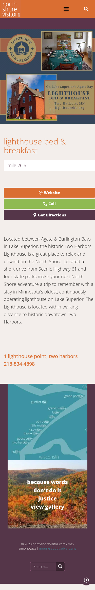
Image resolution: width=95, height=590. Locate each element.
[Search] (60, 566)
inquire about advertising (58, 548)
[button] (66, 9)
